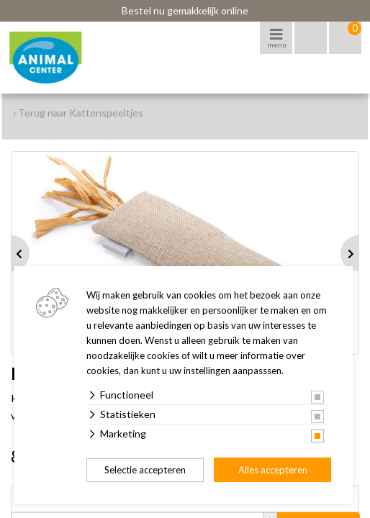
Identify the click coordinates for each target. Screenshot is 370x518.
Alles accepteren (272, 470)
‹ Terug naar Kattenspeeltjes (78, 112)
